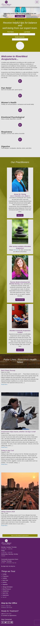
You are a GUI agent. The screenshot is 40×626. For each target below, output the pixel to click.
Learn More (19, 16)
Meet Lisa (20, 215)
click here (16, 250)
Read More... (4, 384)
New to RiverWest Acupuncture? (20, 535)
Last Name (27, 32)
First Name (10, 32)
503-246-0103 (7, 613)
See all (4, 597)
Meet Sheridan (20, 299)
